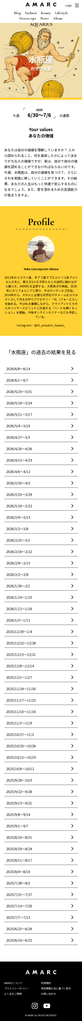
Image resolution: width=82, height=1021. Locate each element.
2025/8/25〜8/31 (19, 837)
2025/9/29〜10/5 (19, 780)
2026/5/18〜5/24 (19, 402)
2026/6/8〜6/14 (18, 368)
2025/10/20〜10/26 (21, 745)
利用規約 (46, 983)
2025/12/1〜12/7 (19, 677)
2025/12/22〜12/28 (21, 642)
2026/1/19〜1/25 (19, 597)
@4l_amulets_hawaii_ (49, 325)
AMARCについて (13, 983)
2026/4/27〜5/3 (18, 437)
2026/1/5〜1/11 (18, 620)
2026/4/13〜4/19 (19, 460)
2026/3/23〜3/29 (19, 494)
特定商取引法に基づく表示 (56, 988)
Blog (17, 13)
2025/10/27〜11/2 (20, 734)
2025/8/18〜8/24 (19, 848)
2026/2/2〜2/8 (17, 574)
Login (68, 5)
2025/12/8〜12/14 (20, 665)
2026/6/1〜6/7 (17, 380)
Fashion (31, 13)
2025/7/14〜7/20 (19, 905)
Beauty (46, 13)
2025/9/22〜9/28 (19, 791)
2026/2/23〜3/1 (18, 540)
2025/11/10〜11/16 (21, 711)
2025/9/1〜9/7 (17, 825)
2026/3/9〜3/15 (18, 517)
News (44, 18)
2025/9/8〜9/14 (18, 814)
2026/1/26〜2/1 (18, 585)
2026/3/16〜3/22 (19, 505)
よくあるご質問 (13, 993)
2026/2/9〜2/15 (18, 562)
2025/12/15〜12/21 (21, 654)
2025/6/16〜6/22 (19, 940)
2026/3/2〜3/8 (17, 528)
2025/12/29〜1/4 (19, 631)
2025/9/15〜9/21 (19, 803)
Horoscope (27, 18)
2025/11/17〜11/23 (21, 700)
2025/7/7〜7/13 (18, 917)
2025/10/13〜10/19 (21, 757)
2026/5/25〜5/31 (19, 391)
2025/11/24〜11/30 (21, 688)
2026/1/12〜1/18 (19, 608)
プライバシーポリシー (16, 988)
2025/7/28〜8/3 (18, 883)
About (58, 18)
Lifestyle (61, 13)
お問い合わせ (48, 993)
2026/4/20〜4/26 (19, 448)
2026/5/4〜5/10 (18, 425)
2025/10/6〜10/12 (20, 768)
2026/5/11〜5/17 (19, 414)
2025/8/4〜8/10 (18, 871)
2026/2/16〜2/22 (19, 551)
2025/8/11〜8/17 (19, 860)
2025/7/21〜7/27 (19, 894)
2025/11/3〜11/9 (19, 722)
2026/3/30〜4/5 (18, 482)
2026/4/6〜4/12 (18, 471)
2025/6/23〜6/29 (19, 928)
